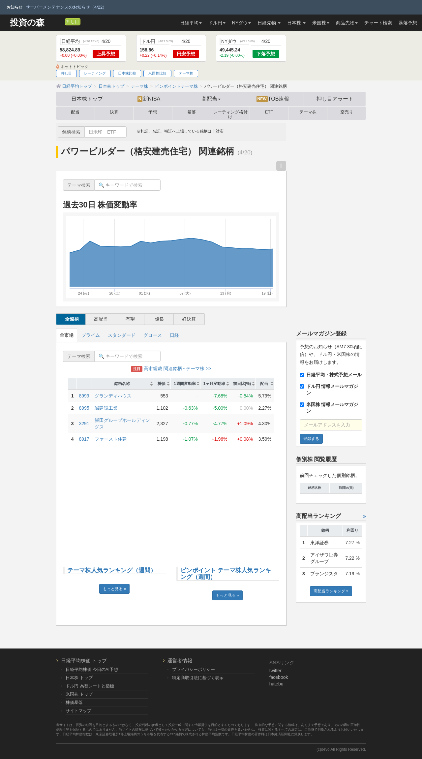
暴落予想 (408, 22)
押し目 (72, 21)
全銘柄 (72, 319)
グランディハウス (113, 395)
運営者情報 (179, 660)
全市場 (67, 335)
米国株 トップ (79, 694)
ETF (269, 112)
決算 (114, 112)
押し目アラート (334, 99)
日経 (174, 335)
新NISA (148, 99)
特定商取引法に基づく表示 (198, 677)
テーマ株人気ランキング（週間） (111, 570)
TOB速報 (272, 99)
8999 (84, 395)
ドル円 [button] (217, 22)
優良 (159, 319)
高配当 (101, 319)
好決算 (189, 319)
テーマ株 (186, 73)
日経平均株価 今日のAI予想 (92, 669)
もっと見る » (114, 588)
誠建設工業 (106, 408)
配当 (75, 112)
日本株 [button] (296, 22)
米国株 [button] (320, 22)
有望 (130, 319)
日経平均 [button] (191, 22)
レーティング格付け (230, 113)
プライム (90, 335)
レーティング (95, 73)
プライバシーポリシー (193, 669)
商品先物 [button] (347, 22)
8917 (84, 439)
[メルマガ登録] (59, 21)
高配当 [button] (211, 99)
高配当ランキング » (331, 591)
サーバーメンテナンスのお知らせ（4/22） (66, 7)
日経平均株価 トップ (84, 660)
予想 (152, 112)
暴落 (191, 112)
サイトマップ (78, 710)
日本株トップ (87, 99)
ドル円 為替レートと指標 (90, 685)
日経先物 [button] (269, 22)
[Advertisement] (171, 501)
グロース (152, 335)
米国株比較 (157, 73)
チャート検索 (378, 22)
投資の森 (27, 22)
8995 (84, 408)
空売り (346, 112)
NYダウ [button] (241, 22)
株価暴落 (74, 702)
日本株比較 (127, 73)
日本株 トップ (79, 677)
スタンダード (122, 335)
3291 (84, 423)
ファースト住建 (111, 439)
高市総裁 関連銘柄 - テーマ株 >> (171, 368)
